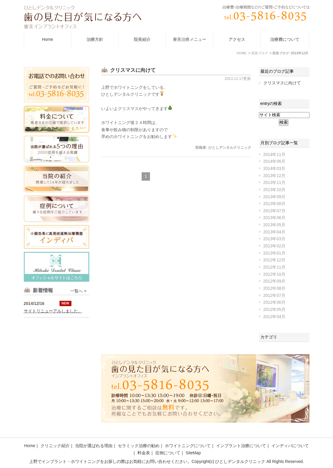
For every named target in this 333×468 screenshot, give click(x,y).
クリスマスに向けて (133, 70)
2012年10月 (274, 274)
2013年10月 (274, 189)
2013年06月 (274, 217)
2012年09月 (274, 281)
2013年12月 (274, 175)
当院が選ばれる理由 (93, 445)
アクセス (237, 39)
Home (47, 39)
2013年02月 (274, 246)
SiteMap (193, 452)
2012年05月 (274, 309)
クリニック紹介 (55, 445)
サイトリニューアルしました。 (53, 345)
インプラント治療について (241, 445)
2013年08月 (274, 203)
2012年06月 (274, 302)
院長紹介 (142, 39)
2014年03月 (274, 168)
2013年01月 (274, 253)
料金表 (143, 452)
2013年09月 (274, 196)
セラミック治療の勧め (139, 445)
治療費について (284, 39)
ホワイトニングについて (188, 445)
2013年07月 (274, 210)
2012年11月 (274, 267)
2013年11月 (274, 182)
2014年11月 (274, 154)
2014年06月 (274, 161)
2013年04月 (274, 232)
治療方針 (95, 39)
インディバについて (290, 445)
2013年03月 (274, 238)
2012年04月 (274, 316)
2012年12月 (274, 260)
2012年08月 (274, 288)
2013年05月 (274, 224)
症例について (167, 452)
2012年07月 (274, 295)
